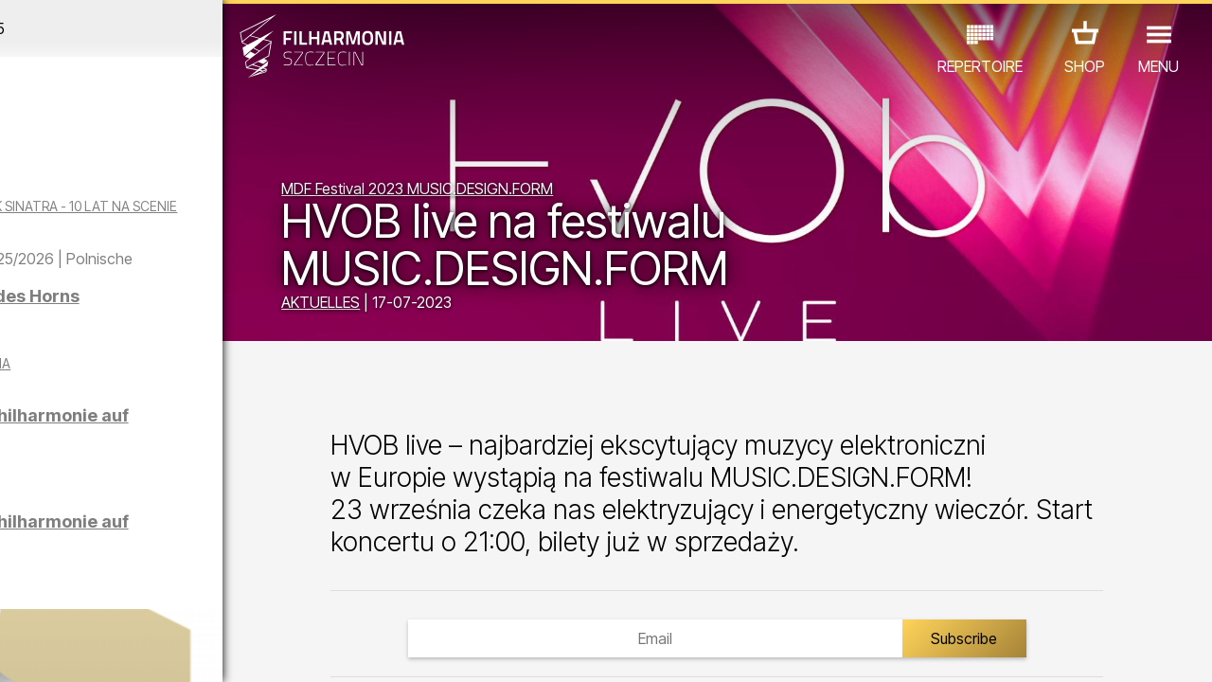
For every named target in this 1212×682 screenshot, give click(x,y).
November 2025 (157, 28)
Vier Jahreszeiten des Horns (194, 340)
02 (43, 649)
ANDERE (152, 599)
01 (18, 649)
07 (165, 649)
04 (91, 649)
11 (262, 649)
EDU (142, 573)
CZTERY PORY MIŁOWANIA (228, 406)
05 (116, 649)
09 (214, 649)
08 (189, 649)
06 (140, 649)
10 (238, 649)
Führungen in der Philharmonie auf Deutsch (173, 477)
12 (287, 649)
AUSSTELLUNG (228, 573)
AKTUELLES (408, 305)
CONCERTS (66, 573)
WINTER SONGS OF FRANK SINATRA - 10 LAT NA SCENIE (166, 214)
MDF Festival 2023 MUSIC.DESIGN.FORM (505, 191)
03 (67, 649)
